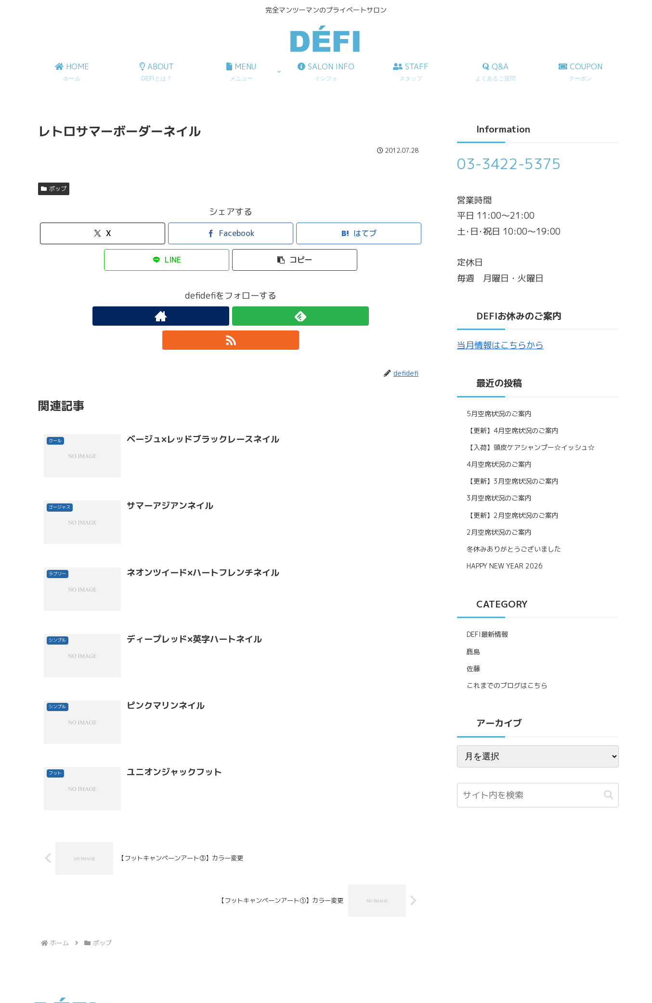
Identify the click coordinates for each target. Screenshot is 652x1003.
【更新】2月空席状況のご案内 (513, 515)
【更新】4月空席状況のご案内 (513, 430)
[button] (294, 260)
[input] (538, 795)
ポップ (53, 189)
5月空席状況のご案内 (499, 413)
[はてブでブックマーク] (358, 233)
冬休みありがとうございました (514, 549)
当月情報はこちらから (500, 345)
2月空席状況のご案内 (499, 532)
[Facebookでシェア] (230, 233)
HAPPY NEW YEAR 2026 (505, 565)
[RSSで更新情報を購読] (252, 316)
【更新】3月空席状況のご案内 (513, 481)
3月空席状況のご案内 (499, 497)
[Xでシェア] (102, 233)
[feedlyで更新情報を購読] (230, 316)
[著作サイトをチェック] (208, 316)
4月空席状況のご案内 (499, 464)
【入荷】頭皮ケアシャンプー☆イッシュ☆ (531, 447)
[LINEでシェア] (166, 260)
